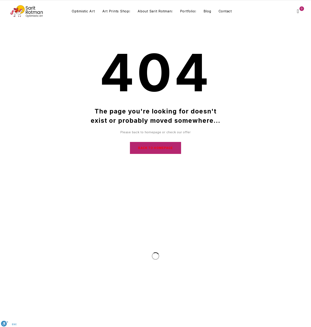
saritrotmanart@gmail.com (162, 281)
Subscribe (217, 234)
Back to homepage (155, 148)
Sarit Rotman (203, 320)
